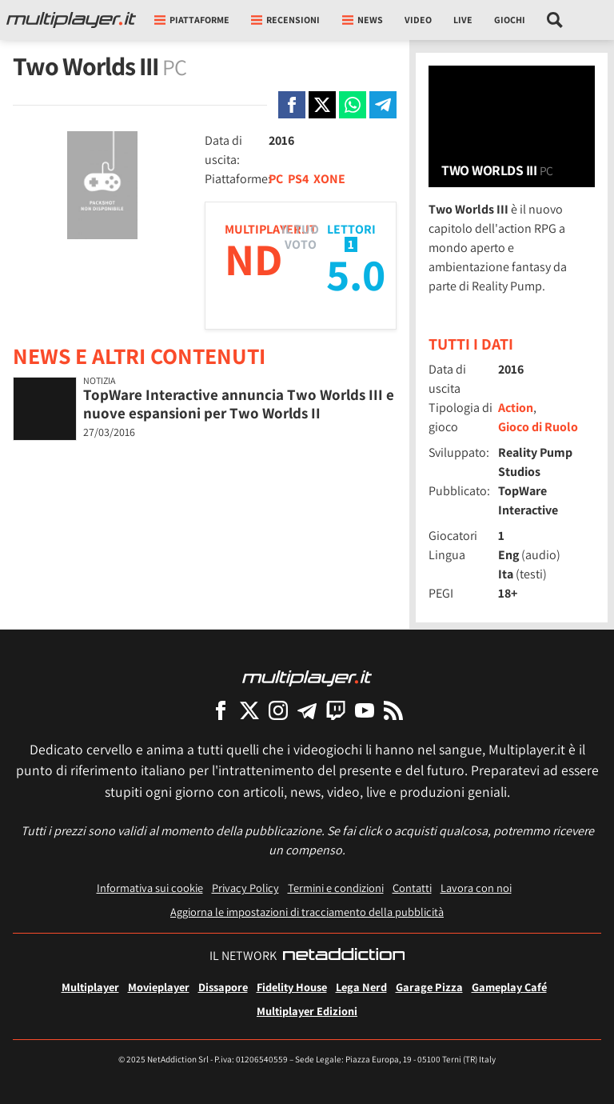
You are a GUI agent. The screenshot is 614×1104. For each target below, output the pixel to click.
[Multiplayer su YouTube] (364, 710)
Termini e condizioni (336, 887)
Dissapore (223, 986)
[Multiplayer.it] (71, 20)
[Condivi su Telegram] (383, 104)
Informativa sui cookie (150, 887)
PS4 (298, 178)
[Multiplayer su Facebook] (220, 710)
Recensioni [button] (285, 20)
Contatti (412, 887)
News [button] (362, 20)
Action (515, 407)
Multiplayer (90, 986)
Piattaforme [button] (191, 20)
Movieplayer (158, 986)
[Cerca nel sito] (555, 20)
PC (276, 178)
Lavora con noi (476, 887)
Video (418, 20)
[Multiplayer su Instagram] (278, 710)
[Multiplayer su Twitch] (335, 710)
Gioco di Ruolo (538, 426)
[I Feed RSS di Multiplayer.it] (393, 710)
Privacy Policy (245, 887)
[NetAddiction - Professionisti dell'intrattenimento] (344, 956)
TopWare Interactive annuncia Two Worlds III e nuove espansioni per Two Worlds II (238, 403)
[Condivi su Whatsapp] (352, 104)
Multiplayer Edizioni (307, 1010)
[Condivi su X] (322, 104)
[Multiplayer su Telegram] (307, 710)
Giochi (509, 20)
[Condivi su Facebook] (291, 104)
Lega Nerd (361, 986)
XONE (329, 178)
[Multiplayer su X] (249, 710)
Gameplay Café (509, 986)
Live (462, 20)
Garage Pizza (429, 986)
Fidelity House (292, 986)
